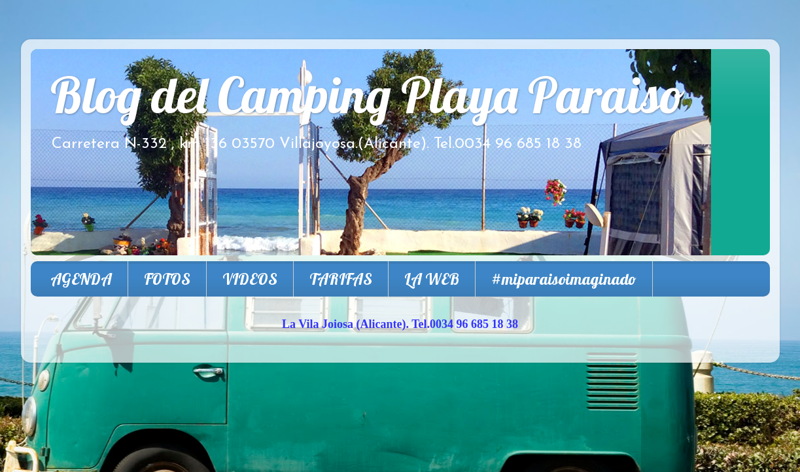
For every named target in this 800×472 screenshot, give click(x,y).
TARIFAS (340, 279)
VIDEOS (249, 279)
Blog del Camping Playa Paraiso (367, 95)
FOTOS (167, 279)
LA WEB (431, 279)
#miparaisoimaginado (563, 279)
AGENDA (81, 279)
